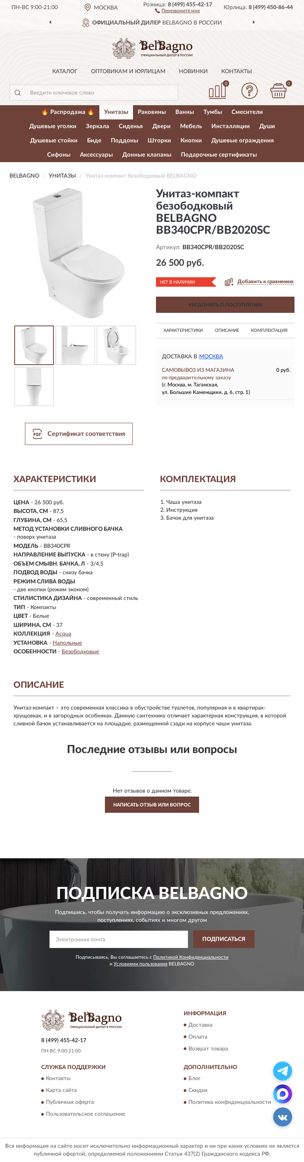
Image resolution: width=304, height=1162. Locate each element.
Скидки (197, 1090)
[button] (177, 10)
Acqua (63, 634)
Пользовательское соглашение (85, 1114)
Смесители (247, 112)
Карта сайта (61, 1090)
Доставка (200, 1025)
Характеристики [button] (183, 330)
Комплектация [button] (269, 330)
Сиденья (131, 126)
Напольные (67, 643)
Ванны (184, 112)
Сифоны (58, 155)
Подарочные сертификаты (219, 155)
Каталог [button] (65, 71)
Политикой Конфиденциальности (190, 957)
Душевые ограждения (242, 141)
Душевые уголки (52, 126)
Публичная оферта (70, 1102)
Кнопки (191, 141)
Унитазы (116, 112)
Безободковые (80, 652)
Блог (194, 1078)
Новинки (193, 71)
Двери (161, 126)
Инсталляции (230, 126)
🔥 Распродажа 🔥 (68, 112)
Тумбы (212, 112)
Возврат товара (208, 1049)
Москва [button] (211, 357)
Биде (94, 141)
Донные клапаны (146, 155)
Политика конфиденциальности (229, 1102)
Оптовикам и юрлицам (128, 71)
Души (267, 126)
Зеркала (97, 126)
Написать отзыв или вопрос (152, 804)
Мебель (191, 126)
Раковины (152, 112)
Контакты (236, 71)
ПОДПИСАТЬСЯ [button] (223, 939)
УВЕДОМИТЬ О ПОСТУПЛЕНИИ (225, 305)
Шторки (159, 141)
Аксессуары (96, 155)
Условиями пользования (140, 963)
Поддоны (124, 141)
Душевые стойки (54, 141)
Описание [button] (227, 330)
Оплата (197, 1037)
